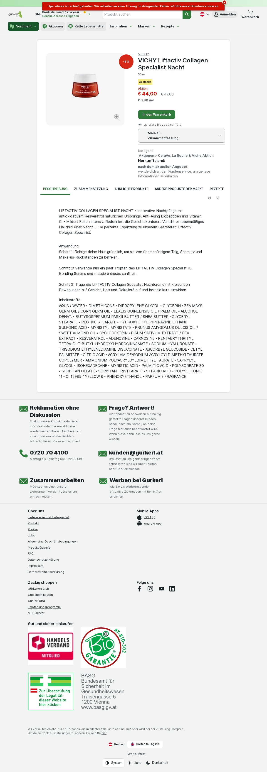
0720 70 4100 (49, 452)
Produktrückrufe (39, 547)
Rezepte (170, 26)
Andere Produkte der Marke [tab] (179, 189)
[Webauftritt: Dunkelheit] (157, 762)
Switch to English (145, 744)
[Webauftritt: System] (113, 762)
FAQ (31, 553)
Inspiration (121, 26)
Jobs (31, 535)
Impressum (35, 565)
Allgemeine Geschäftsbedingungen (53, 541)
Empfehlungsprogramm (44, 607)
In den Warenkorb (157, 114)
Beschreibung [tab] (55, 189)
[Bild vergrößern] (117, 118)
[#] (50, 692)
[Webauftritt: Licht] (134, 762)
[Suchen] (187, 14)
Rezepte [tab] (217, 189)
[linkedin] (172, 588)
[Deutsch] (204, 14)
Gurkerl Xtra (36, 601)
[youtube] (161, 588)
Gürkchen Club (38, 588)
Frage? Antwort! (132, 407)
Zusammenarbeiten (57, 480)
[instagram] (150, 588)
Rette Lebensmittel (86, 26)
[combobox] (142, 14)
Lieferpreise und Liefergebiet (48, 517)
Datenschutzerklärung (43, 559)
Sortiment (23, 26)
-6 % (126, 61)
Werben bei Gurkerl (136, 480)
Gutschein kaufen (40, 594)
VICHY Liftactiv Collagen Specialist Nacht (173, 64)
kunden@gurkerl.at (136, 452)
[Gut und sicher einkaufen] (103, 647)
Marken (147, 26)
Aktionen (52, 26)
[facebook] (139, 588)
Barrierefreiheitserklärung (46, 572)
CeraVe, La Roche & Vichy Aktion (186, 155)
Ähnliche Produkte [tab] (131, 189)
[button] (225, 14)
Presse (33, 529)
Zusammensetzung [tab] (91, 189)
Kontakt (33, 523)
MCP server (36, 613)
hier (103, 733)
